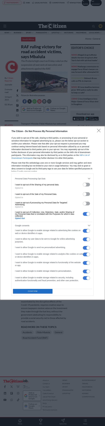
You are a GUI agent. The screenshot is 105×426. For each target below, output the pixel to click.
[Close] (99, 131)
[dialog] (52, 213)
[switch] (86, 184)
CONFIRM (33, 291)
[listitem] (52, 178)
